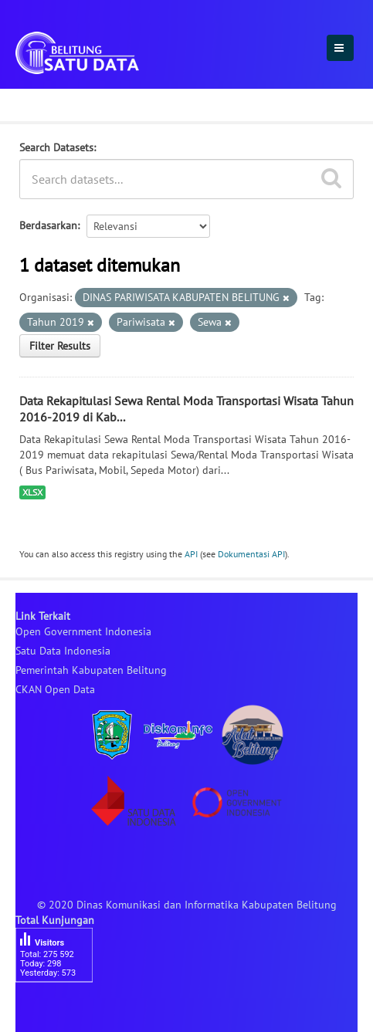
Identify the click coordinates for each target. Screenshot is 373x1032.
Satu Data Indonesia (62, 651)
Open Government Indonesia (83, 631)
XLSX (32, 492)
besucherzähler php (61, 1009)
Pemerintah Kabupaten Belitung (91, 670)
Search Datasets (56, 147)
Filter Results (59, 346)
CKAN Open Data (55, 689)
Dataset (40, 103)
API (191, 554)
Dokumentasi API (251, 554)
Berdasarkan (48, 225)
